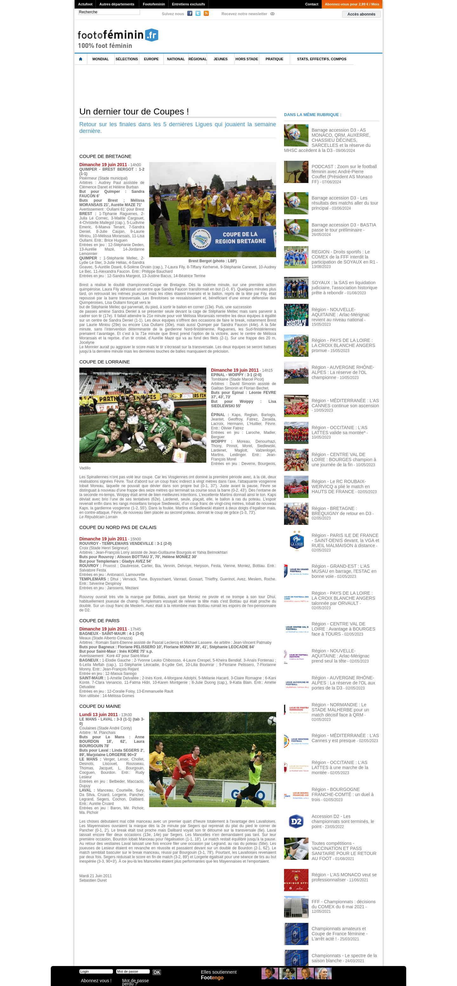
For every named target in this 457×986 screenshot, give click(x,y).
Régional (198, 59)
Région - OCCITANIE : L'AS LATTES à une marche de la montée (344, 737)
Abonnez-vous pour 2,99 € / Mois (352, 4)
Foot (214, 982)
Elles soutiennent (218, 975)
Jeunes (221, 59)
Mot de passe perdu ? (139, 981)
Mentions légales (119, 954)
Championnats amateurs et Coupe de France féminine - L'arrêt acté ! (343, 899)
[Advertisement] (190, 85)
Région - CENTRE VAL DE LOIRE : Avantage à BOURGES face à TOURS (344, 602)
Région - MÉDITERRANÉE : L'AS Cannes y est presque (340, 710)
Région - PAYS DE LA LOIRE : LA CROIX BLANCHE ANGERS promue (343, 327)
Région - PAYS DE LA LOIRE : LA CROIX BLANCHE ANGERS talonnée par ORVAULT (343, 578)
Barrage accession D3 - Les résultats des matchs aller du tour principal (343, 192)
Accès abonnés (361, 14)
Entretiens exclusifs (188, 4)
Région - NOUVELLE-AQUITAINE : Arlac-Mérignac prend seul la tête (341, 629)
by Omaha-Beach (269, 954)
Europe (151, 59)
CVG (144, 954)
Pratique (274, 59)
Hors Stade (246, 59)
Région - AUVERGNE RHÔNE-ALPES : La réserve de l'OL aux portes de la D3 (345, 656)
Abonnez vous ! (93, 981)
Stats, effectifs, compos (321, 59)
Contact (311, 4)
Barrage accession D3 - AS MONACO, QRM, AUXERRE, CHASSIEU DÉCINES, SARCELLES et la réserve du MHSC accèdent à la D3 (344, 136)
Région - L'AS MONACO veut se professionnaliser (339, 845)
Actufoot (85, 4)
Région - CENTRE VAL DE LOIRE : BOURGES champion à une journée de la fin (345, 443)
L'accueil (81, 59)
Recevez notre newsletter (244, 14)
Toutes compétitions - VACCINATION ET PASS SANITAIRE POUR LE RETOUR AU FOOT (343, 820)
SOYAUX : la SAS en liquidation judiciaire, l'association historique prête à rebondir (344, 275)
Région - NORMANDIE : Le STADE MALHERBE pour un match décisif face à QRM (345, 686)
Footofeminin (154, 4)
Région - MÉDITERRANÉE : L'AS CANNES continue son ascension (340, 387)
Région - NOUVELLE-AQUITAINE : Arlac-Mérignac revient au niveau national (341, 302)
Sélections (127, 59)
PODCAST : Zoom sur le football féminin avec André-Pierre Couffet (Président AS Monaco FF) (340, 167)
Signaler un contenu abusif (176, 954)
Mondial (100, 59)
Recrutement (217, 954)
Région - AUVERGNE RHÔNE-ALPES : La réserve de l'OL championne (345, 353)
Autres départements (116, 4)
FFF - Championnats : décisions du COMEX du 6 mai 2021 (341, 872)
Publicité (241, 954)
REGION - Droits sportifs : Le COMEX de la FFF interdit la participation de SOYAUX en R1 (344, 248)
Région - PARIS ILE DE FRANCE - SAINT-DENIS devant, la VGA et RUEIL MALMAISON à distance (345, 524)
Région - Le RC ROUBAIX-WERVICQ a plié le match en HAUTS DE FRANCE (345, 468)
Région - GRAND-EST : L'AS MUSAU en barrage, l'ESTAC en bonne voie (343, 549)
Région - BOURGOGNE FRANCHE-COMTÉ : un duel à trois (342, 764)
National (176, 59)
